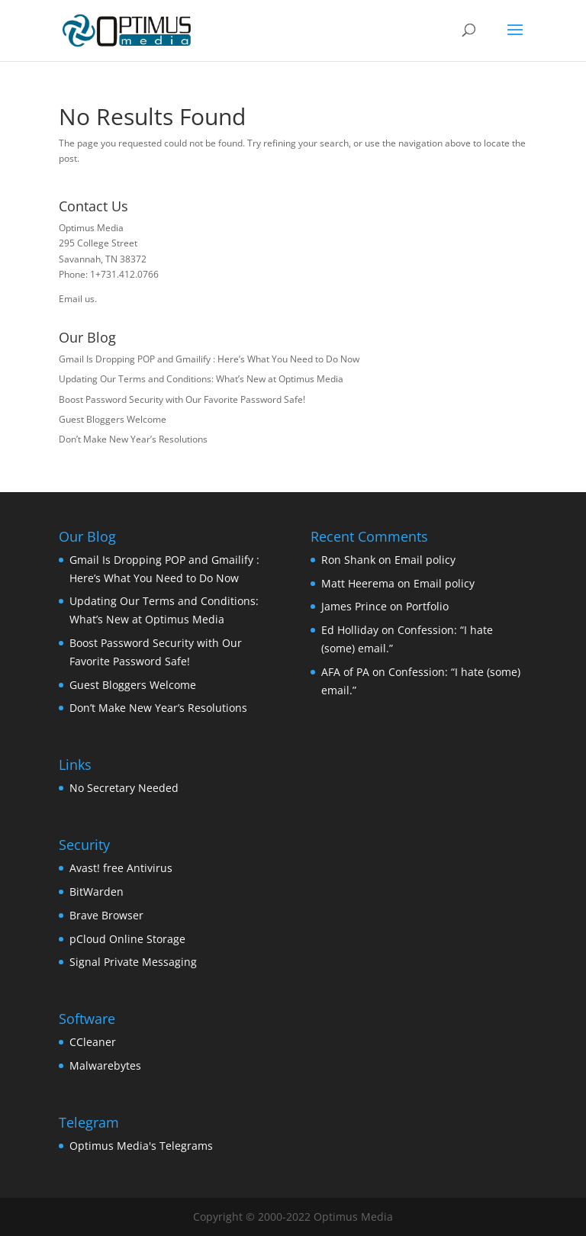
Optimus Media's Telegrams (141, 1145)
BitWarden (96, 891)
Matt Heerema (357, 583)
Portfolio (427, 606)
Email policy (425, 559)
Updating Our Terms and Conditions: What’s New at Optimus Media (201, 378)
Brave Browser (106, 915)
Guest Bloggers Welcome (112, 419)
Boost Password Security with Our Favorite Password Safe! (182, 399)
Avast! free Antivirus (120, 868)
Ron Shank (348, 559)
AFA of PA (345, 672)
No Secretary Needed (124, 788)
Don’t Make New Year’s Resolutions (133, 439)
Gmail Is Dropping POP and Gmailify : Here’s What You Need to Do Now (209, 358)
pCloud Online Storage (127, 939)
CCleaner (92, 1042)
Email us (77, 298)
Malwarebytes (105, 1065)
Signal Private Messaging (133, 961)
